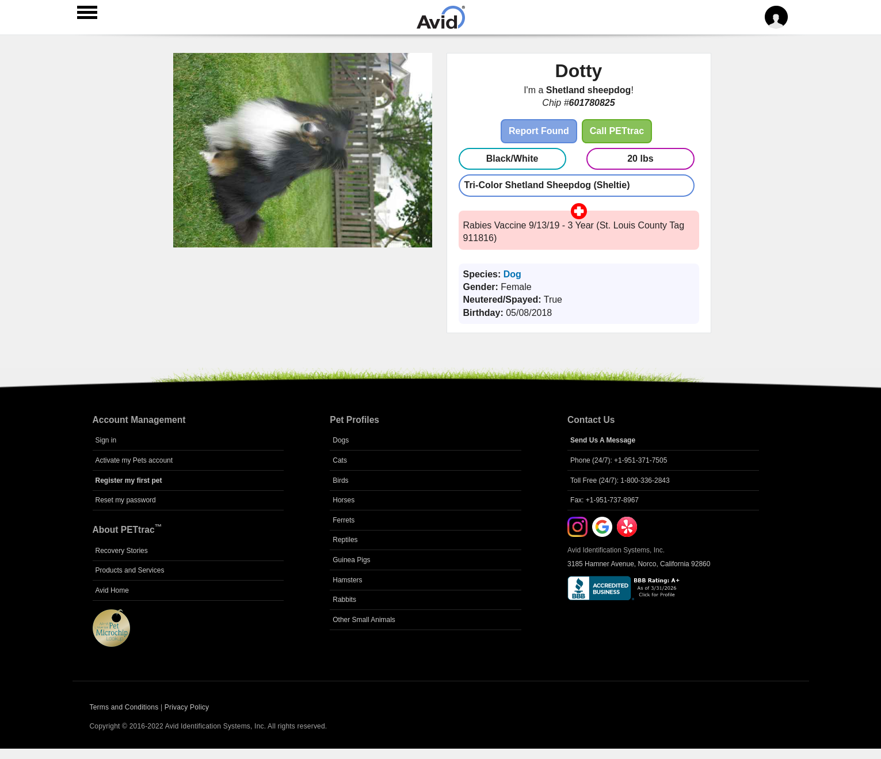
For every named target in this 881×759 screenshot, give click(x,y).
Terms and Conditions (124, 707)
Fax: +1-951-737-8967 (604, 500)
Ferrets (343, 520)
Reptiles (345, 540)
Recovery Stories (122, 551)
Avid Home (112, 590)
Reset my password (126, 500)
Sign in (106, 440)
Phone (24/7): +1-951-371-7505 (618, 460)
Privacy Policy (187, 707)
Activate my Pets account (134, 460)
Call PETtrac (617, 131)
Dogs (341, 440)
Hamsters (347, 580)
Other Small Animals (364, 620)
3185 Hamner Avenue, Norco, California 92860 (638, 564)
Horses (343, 500)
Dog (512, 274)
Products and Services (130, 570)
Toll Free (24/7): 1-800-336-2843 (620, 480)
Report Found (539, 131)
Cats (340, 460)
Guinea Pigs (351, 560)
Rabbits (344, 600)
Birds (340, 480)
